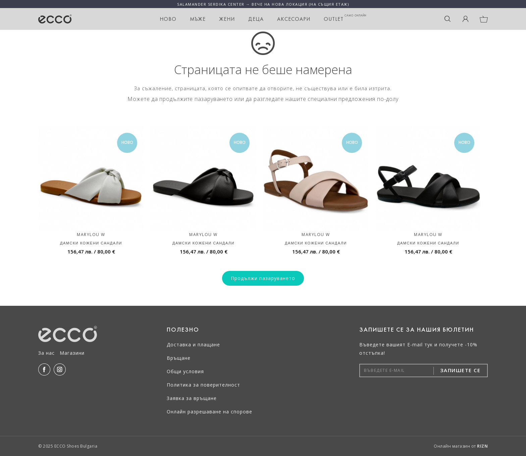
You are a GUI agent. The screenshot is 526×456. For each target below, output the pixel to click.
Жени (227, 19)
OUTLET (345, 18)
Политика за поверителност (203, 385)
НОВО (168, 19)
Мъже (198, 19)
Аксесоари (293, 19)
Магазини (72, 353)
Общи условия (185, 371)
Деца (256, 19)
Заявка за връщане (192, 398)
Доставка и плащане (193, 344)
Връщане (179, 358)
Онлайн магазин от (461, 446)
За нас (46, 353)
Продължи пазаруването (263, 278)
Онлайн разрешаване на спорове (209, 411)
